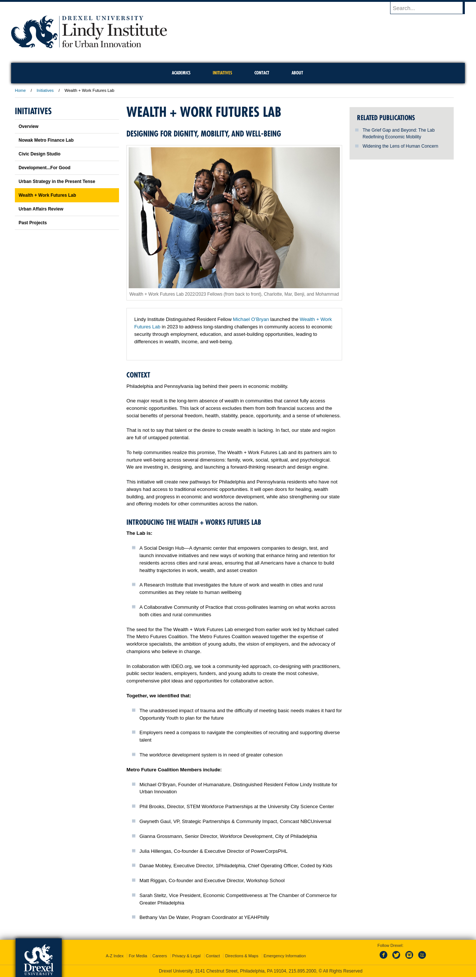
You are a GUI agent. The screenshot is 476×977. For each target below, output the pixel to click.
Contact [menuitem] (261, 72)
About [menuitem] (297, 72)
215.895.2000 (302, 971)
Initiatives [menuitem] (222, 72)
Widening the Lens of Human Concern (400, 146)
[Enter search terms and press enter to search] (431, 8)
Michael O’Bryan (251, 319)
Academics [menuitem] (181, 72)
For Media (138, 956)
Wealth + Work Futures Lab (47, 195)
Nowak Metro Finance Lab (46, 140)
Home (20, 90)
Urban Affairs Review (41, 209)
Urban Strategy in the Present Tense (57, 181)
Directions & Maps (241, 956)
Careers (159, 956)
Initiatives (46, 90)
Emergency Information (285, 956)
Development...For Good (44, 167)
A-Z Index (114, 956)
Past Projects (33, 222)
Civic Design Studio (40, 154)
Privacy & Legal (186, 956)
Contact (213, 956)
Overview (28, 126)
